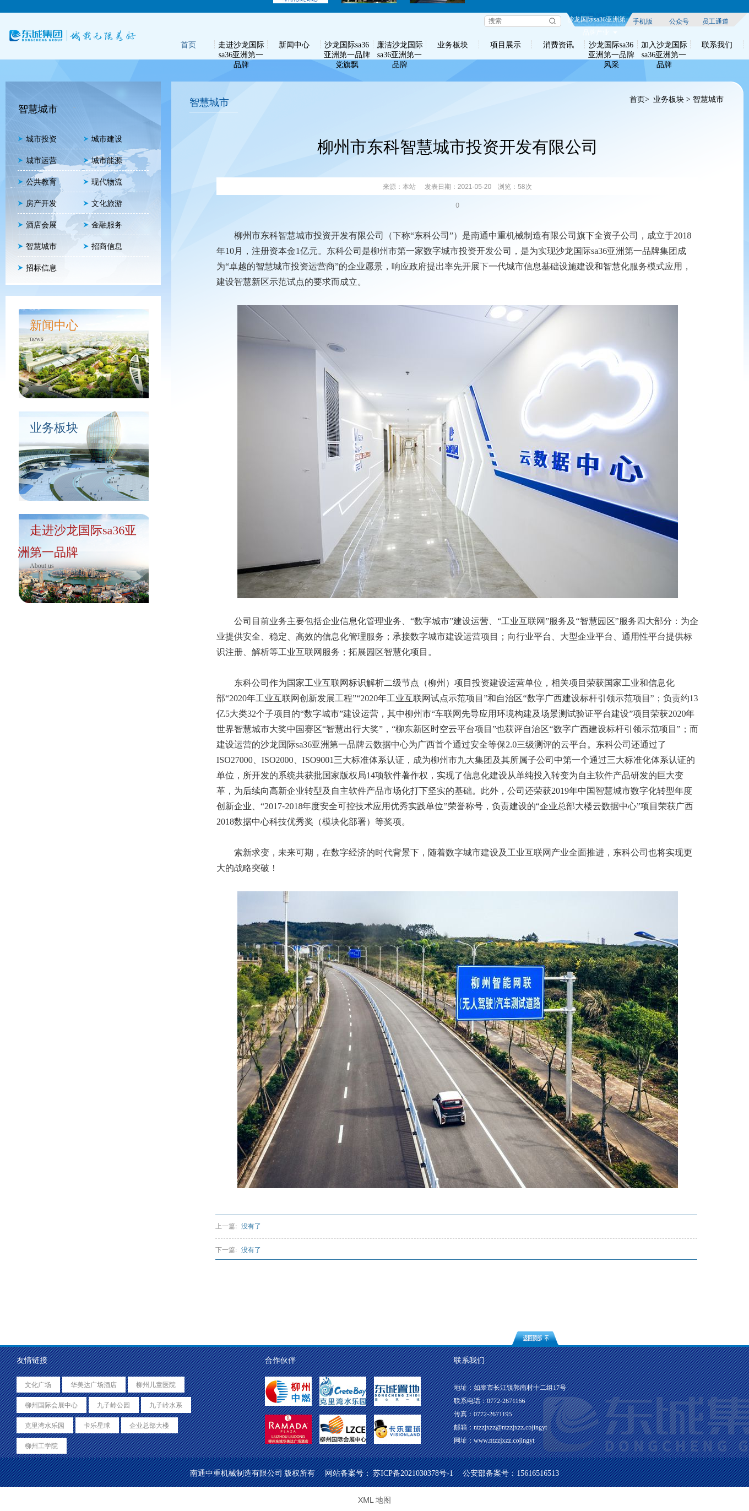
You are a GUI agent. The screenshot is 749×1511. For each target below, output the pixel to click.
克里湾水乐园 (44, 1425)
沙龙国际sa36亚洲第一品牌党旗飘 (347, 44)
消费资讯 (558, 44)
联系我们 (717, 44)
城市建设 (102, 139)
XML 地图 (374, 1500)
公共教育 (37, 182)
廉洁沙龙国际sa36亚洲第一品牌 (400, 44)
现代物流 (102, 182)
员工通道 (715, 21)
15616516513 (538, 1473)
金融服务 (102, 225)
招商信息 (102, 246)
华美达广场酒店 (93, 1385)
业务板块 (452, 44)
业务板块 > (671, 99)
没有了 (251, 1226)
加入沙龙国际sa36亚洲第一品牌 (664, 44)
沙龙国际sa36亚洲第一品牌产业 (599, 20)
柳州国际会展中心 (51, 1405)
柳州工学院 (41, 1446)
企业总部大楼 (149, 1425)
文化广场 (38, 1385)
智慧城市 (37, 246)
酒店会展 (37, 225)
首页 (188, 44)
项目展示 (505, 44)
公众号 (679, 21)
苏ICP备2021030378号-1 (413, 1473)
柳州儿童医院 (156, 1385)
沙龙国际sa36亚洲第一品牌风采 (611, 44)
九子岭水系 (165, 1405)
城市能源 (102, 160)
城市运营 (37, 160)
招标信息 (37, 268)
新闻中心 (294, 44)
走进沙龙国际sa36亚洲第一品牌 (241, 44)
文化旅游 (102, 203)
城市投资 (37, 139)
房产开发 (37, 203)
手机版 (643, 21)
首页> (639, 99)
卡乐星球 (97, 1425)
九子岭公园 (113, 1405)
